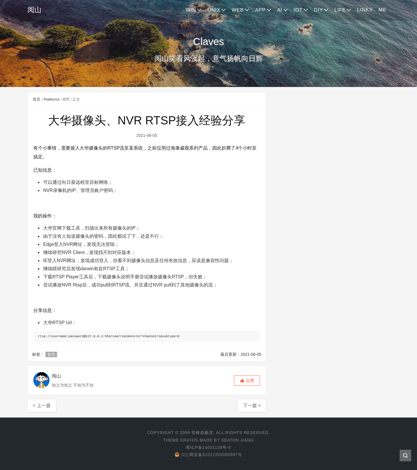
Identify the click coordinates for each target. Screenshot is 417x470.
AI (279, 10)
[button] (247, 380)
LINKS (365, 9)
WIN (191, 10)
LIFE (340, 10)
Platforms (52, 99)
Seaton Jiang (237, 440)
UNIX (213, 10)
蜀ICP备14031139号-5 (208, 447)
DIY (318, 10)
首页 (36, 99)
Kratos (189, 440)
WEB (238, 10)
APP (260, 10)
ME (383, 9)
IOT (298, 10)
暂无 (51, 354)
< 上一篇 (42, 405)
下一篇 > (252, 405)
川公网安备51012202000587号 (208, 454)
